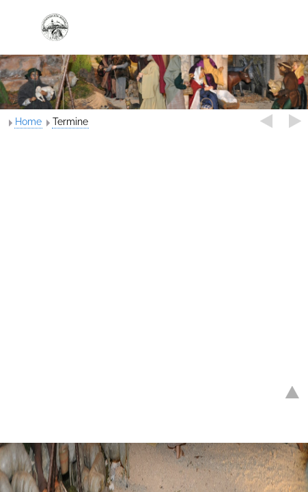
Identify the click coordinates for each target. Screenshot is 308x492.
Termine (70, 121)
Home (28, 121)
